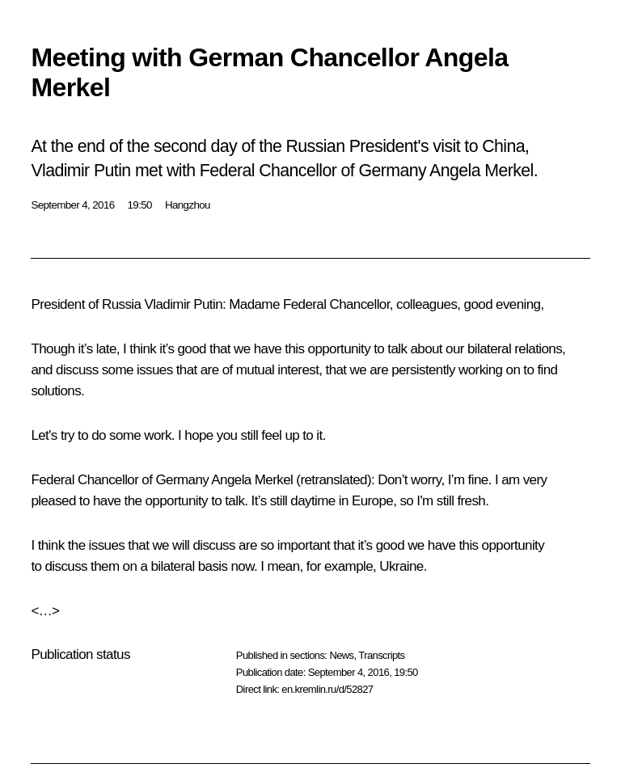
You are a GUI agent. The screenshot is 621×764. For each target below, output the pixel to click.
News (341, 655)
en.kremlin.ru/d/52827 (327, 689)
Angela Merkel (252, 480)
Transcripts (381, 655)
